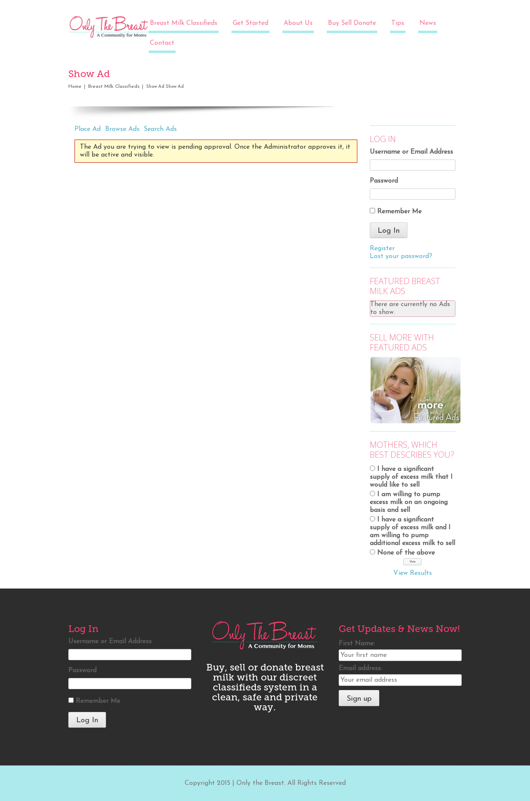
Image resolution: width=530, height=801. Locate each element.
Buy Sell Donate (352, 23)
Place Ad (88, 129)
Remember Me (399, 211)
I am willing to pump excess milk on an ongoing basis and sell (409, 502)
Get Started (250, 23)
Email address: (360, 668)
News (427, 23)
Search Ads (160, 129)
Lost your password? (401, 256)
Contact (162, 43)
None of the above (406, 553)
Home (75, 86)
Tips (397, 23)
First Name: (357, 643)
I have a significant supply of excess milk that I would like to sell (411, 477)
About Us (298, 23)
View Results (412, 573)
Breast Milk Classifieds (183, 23)
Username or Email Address (411, 152)
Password (384, 181)
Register (382, 248)
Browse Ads (122, 129)
